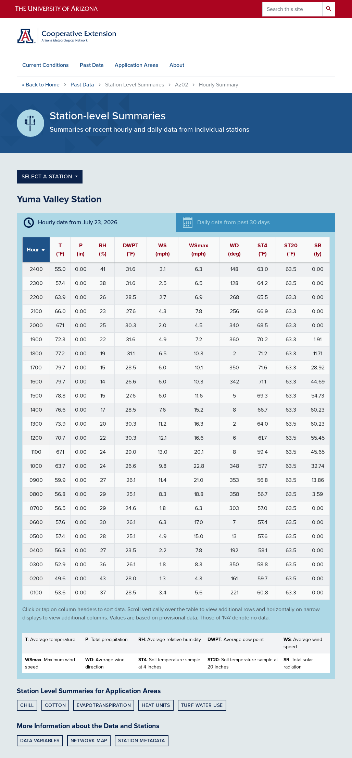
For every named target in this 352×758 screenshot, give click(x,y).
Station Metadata (141, 741)
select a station (48, 176)
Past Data (92, 65)
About (176, 65)
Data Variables (40, 741)
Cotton (55, 705)
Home (41, 84)
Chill (27, 705)
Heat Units (156, 705)
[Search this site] (292, 9)
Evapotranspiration (104, 705)
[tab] (96, 222)
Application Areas (137, 65)
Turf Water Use (202, 705)
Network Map (89, 741)
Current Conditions (45, 65)
